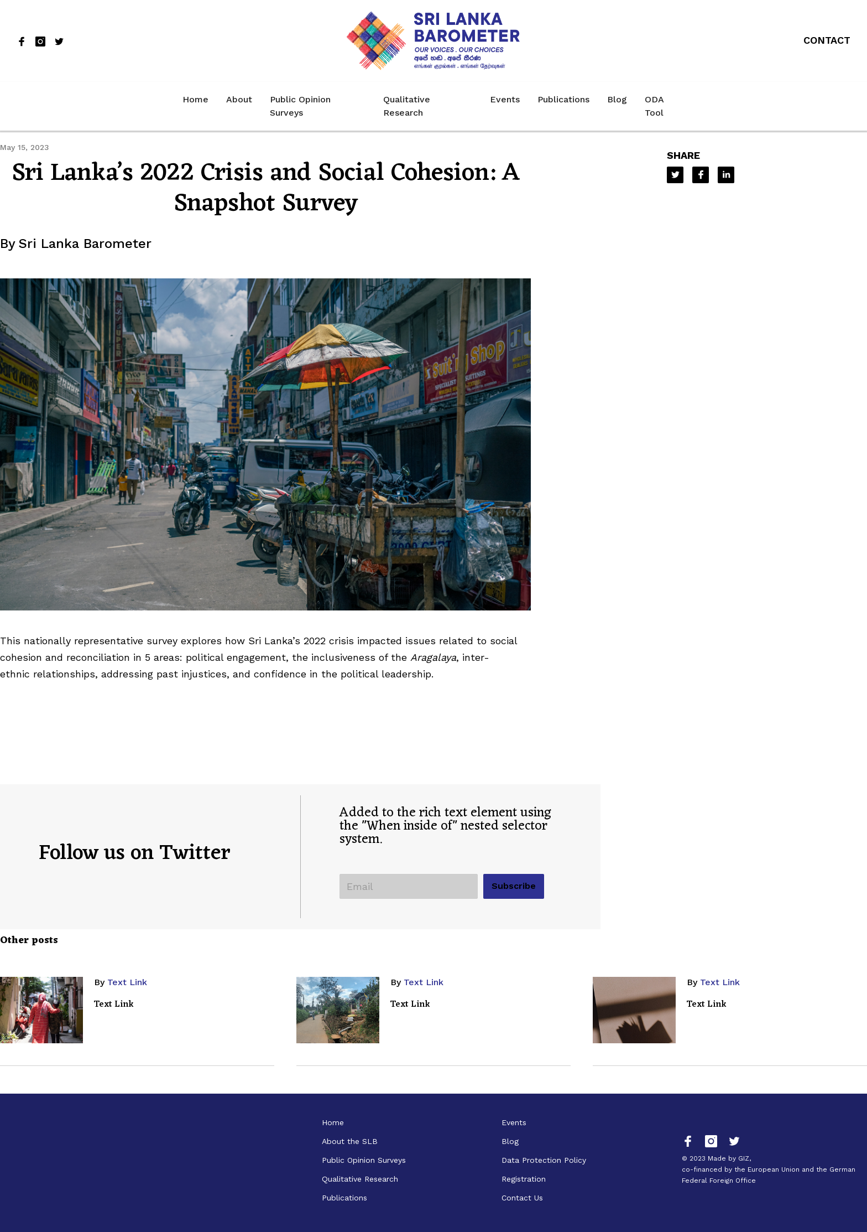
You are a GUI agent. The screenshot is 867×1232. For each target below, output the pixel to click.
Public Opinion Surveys (300, 106)
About (239, 99)
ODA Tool (654, 106)
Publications (563, 99)
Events (505, 99)
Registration (524, 1178)
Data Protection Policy (544, 1160)
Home (195, 99)
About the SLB (350, 1141)
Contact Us (522, 1197)
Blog (617, 99)
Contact (826, 40)
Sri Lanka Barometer (85, 243)
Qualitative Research (406, 106)
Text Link (127, 982)
